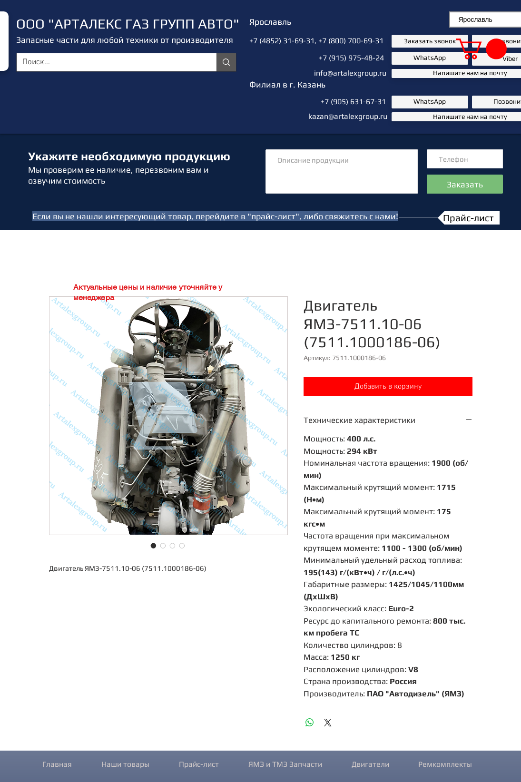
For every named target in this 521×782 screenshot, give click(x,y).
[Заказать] (465, 184)
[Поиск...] (109, 62)
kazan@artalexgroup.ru (347, 116)
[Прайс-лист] (469, 218)
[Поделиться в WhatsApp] (309, 722)
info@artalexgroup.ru (350, 73)
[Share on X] (328, 722)
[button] (481, 49)
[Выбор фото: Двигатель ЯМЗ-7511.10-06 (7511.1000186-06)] (153, 545)
